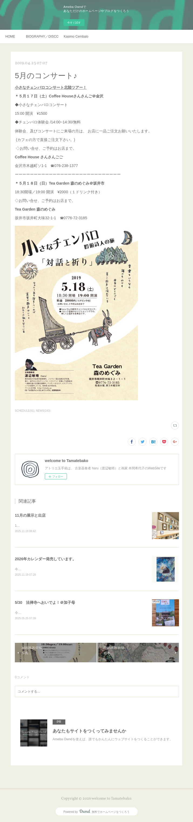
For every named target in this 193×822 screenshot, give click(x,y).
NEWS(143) (43, 410)
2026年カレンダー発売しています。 (45, 559)
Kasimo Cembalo (76, 36)
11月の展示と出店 (30, 515)
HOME (10, 36)
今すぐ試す (74, 22)
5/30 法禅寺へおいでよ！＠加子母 (45, 603)
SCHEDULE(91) (24, 410)
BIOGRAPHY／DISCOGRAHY (42, 36)
